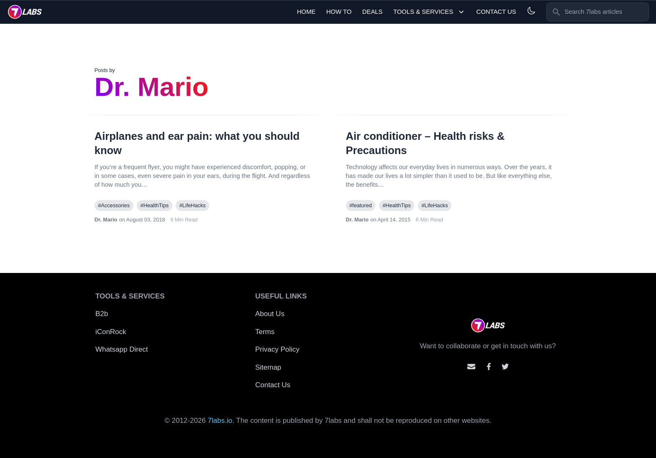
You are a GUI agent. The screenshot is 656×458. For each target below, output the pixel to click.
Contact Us (496, 11)
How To (339, 11)
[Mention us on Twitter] (505, 366)
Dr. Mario (106, 219)
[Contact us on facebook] (489, 366)
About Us (269, 314)
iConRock (110, 332)
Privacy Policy (277, 349)
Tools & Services (429, 12)
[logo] (25, 12)
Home (306, 11)
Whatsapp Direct (121, 349)
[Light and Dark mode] (531, 10)
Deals (372, 11)
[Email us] (471, 366)
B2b (101, 314)
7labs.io (220, 421)
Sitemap (268, 367)
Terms (264, 332)
